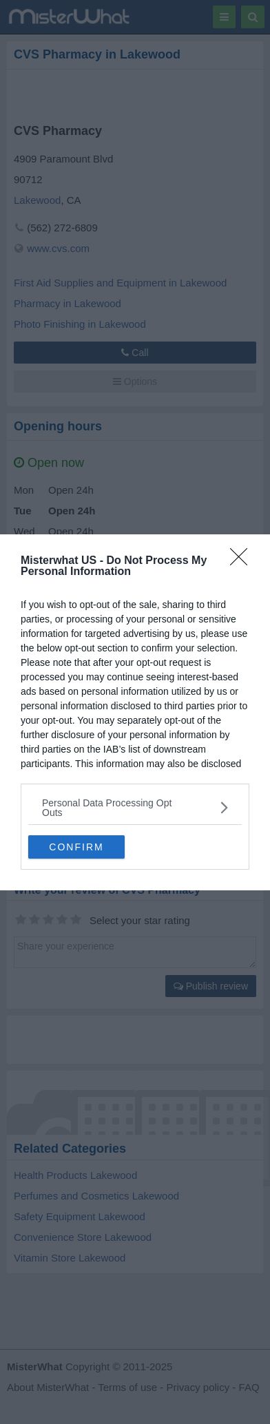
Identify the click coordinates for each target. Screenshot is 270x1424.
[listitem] (135, 807)
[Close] (243, 561)
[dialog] (135, 712)
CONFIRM (76, 846)
